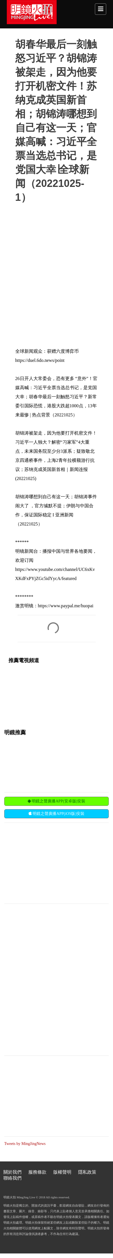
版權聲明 (62, 1172)
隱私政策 (87, 1172)
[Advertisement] (46, 862)
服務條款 (37, 1172)
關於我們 (12, 1172)
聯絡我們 (12, 1178)
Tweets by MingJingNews (25, 1144)
